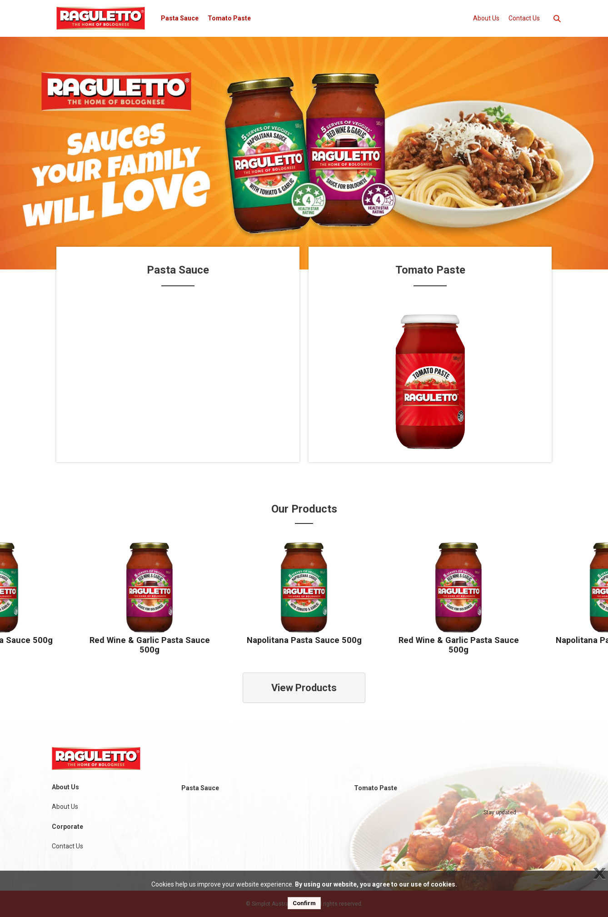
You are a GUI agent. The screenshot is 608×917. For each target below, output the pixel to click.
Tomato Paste (229, 18)
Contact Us (524, 18)
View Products (304, 687)
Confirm (304, 903)
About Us (486, 18)
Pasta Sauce (180, 18)
